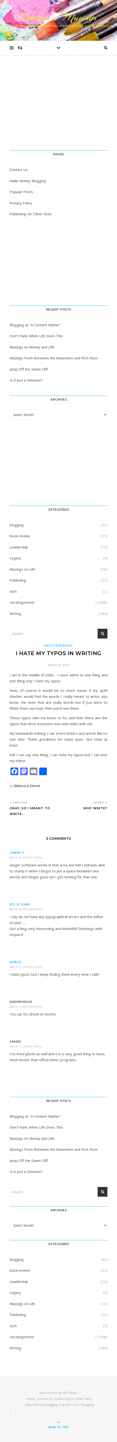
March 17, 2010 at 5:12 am (26, 967)
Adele (15, 962)
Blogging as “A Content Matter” (35, 324)
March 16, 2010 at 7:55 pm (26, 857)
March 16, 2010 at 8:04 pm (26, 909)
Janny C (17, 852)
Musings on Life (22, 569)
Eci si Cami (20, 904)
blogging (17, 525)
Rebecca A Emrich (27, 786)
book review (20, 535)
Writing (15, 613)
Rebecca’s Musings (58, 17)
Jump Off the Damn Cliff (29, 369)
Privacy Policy (21, 203)
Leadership (19, 547)
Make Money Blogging (28, 180)
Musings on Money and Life (32, 347)
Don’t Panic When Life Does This (36, 335)
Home (31, 1399)
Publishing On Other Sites (31, 213)
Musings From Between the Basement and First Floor (54, 358)
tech (13, 591)
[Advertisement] (58, 107)
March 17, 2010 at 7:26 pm (26, 1046)
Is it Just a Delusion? (26, 380)
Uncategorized (22, 602)
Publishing (18, 580)
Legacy (15, 558)
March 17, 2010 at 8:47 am (26, 1006)
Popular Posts (21, 191)
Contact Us (19, 169)
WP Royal (69, 1393)
